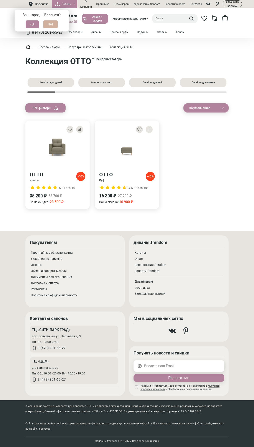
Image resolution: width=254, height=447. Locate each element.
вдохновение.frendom (147, 4)
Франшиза (102, 4)
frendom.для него (101, 82)
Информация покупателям (129, 18)
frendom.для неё (152, 82)
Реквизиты (39, 289)
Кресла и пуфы (49, 47)
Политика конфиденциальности (54, 295)
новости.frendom (175, 4)
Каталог (141, 252)
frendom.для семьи (203, 82)
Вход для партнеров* (150, 293)
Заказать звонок (232, 3)
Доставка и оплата (45, 283)
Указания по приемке (46, 258)
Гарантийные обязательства (52, 252)
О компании (85, 4)
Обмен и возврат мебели (49, 271)
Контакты (196, 4)
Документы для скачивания (51, 277)
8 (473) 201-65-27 (44, 32)
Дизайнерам (121, 4)
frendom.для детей (51, 82)
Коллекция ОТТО (121, 47)
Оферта (36, 265)
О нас (139, 258)
